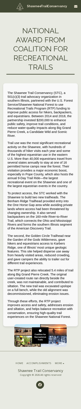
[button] (4, 6)
